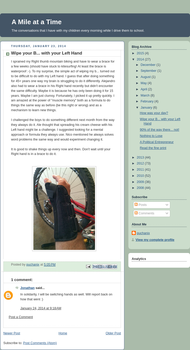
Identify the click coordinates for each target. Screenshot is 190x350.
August (146, 77)
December (149, 65)
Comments (144, 213)
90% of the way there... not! (159, 130)
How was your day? (154, 113)
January (147, 107)
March (146, 95)
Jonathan (27, 288)
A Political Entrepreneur (157, 142)
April (144, 89)
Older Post (113, 333)
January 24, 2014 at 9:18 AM (40, 308)
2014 (141, 59)
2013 (141, 157)
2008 (141, 188)
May (144, 83)
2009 (141, 182)
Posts (141, 205)
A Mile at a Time (37, 22)
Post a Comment (21, 317)
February (148, 101)
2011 (141, 169)
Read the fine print (153, 148)
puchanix (143, 233)
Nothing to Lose (151, 136)
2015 (141, 53)
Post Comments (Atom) (40, 343)
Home (63, 333)
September (149, 71)
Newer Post (11, 333)
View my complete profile (155, 240)
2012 (141, 163)
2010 (141, 176)
